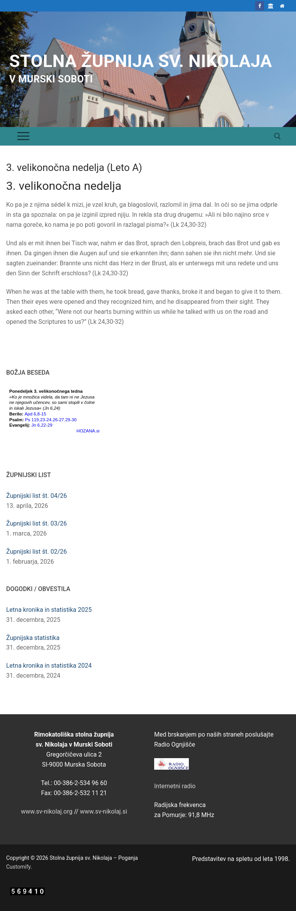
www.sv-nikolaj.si (103, 811)
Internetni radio (174, 786)
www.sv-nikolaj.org (46, 811)
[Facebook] (259, 5)
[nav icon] (23, 136)
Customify (18, 867)
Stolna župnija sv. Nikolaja (140, 61)
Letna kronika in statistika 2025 (49, 609)
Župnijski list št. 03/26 (36, 523)
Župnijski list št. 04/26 (36, 495)
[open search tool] (277, 136)
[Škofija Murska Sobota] (270, 5)
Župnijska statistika (32, 637)
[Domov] (282, 5)
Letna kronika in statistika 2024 (49, 665)
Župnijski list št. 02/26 (36, 551)
